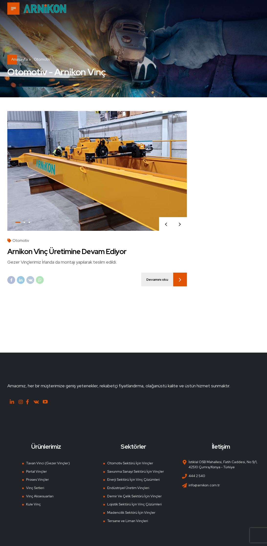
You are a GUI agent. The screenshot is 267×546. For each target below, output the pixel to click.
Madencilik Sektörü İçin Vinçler (131, 512)
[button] (166, 224)
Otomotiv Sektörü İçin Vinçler (130, 463)
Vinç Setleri (35, 488)
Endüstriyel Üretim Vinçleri (128, 488)
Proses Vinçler (37, 479)
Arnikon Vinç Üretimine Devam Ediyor (67, 251)
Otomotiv (20, 240)
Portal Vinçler (36, 471)
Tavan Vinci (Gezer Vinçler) (48, 463)
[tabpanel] (97, 171)
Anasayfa (19, 59)
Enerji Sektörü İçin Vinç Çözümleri (133, 479)
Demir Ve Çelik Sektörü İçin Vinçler (134, 496)
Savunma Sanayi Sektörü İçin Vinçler (135, 471)
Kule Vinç (33, 504)
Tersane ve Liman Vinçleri (127, 521)
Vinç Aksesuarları (39, 496)
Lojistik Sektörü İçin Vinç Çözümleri (134, 504)
